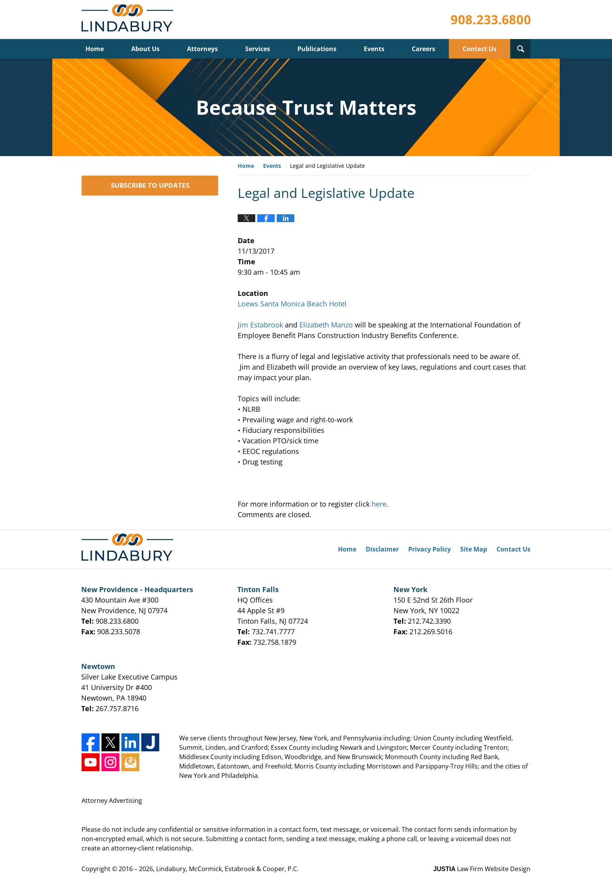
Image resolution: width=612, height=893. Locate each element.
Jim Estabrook (260, 324)
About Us (145, 48)
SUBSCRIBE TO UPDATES (150, 185)
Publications (316, 48)
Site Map (473, 549)
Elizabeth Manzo (326, 324)
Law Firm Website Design (481, 869)
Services (257, 48)
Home (94, 48)
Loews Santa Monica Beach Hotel (292, 303)
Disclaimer (382, 549)
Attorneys (202, 48)
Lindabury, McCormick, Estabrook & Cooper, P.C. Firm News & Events (129, 19)
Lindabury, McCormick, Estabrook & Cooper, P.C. (227, 869)
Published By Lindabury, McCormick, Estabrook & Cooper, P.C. (490, 20)
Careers (423, 48)
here (379, 504)
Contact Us (479, 48)
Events (374, 48)
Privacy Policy (429, 549)
